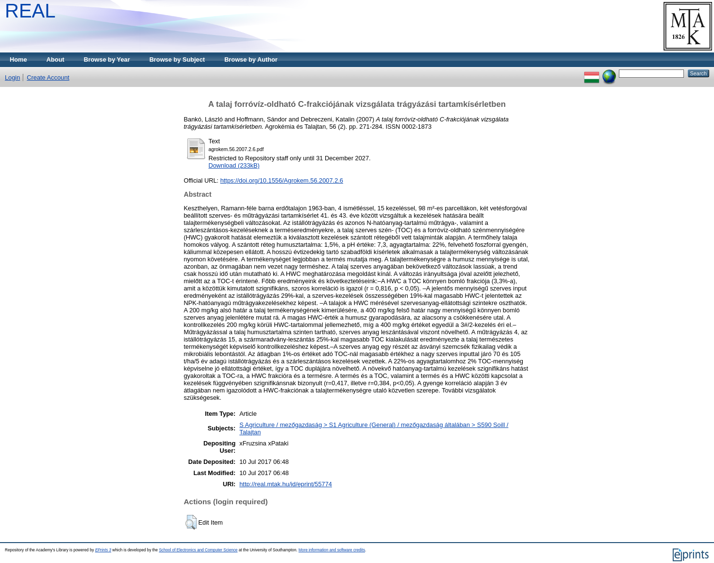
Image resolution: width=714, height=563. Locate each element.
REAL (30, 10)
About (56, 59)
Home (18, 59)
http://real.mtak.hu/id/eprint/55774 (285, 484)
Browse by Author (251, 59)
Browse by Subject (177, 59)
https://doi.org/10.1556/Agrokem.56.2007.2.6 (281, 180)
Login (12, 77)
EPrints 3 (103, 550)
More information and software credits (332, 550)
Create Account (48, 77)
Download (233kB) (234, 165)
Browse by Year (107, 59)
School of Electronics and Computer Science (198, 550)
